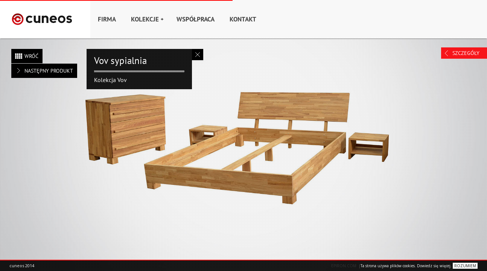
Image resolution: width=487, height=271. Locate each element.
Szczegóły (465, 53)
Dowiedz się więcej (433, 265)
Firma (107, 19)
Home (45, 19)
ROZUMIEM (465, 265)
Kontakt (243, 19)
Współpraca (196, 19)
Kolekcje (147, 19)
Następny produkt (48, 70)
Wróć (31, 56)
